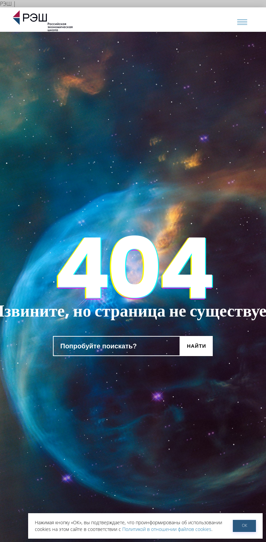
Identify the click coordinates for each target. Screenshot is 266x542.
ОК (244, 525)
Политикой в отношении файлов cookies (166, 529)
